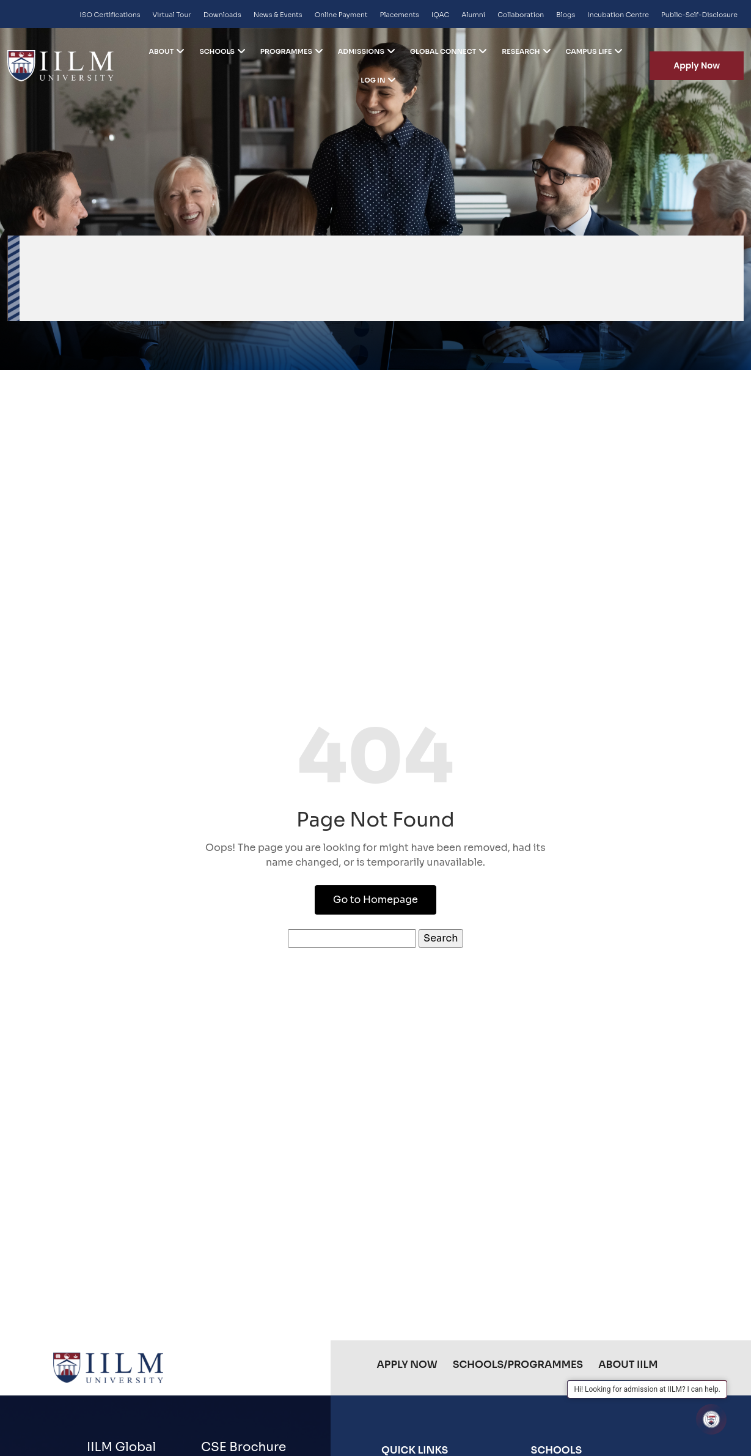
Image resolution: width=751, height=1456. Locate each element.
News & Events (278, 14)
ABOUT (161, 51)
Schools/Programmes (518, 1364)
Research (521, 51)
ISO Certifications (109, 14)
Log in (373, 80)
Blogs (565, 14)
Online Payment (341, 14)
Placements (399, 14)
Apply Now (696, 65)
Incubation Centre (618, 14)
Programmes (286, 51)
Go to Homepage (375, 899)
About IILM (628, 1364)
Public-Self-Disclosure (699, 14)
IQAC (440, 14)
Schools (216, 51)
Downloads (222, 14)
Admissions (361, 51)
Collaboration (520, 14)
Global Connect (443, 51)
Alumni (473, 14)
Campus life (589, 51)
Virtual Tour (172, 14)
